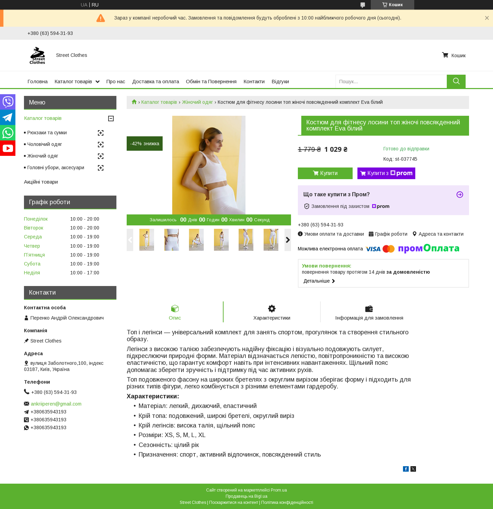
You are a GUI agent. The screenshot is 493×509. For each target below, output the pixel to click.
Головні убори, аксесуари (55, 167)
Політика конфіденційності (287, 502)
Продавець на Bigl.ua (246, 496)
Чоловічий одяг (44, 144)
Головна (37, 81)
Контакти (254, 81)
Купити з (390, 173)
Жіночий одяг (197, 102)
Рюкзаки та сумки (47, 132)
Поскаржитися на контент (233, 502)
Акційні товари (41, 182)
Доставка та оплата (155, 81)
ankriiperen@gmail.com (56, 404)
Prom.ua (279, 490)
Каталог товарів (73, 81)
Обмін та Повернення (211, 81)
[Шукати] (456, 81)
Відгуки (280, 81)
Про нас (115, 81)
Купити (329, 173)
